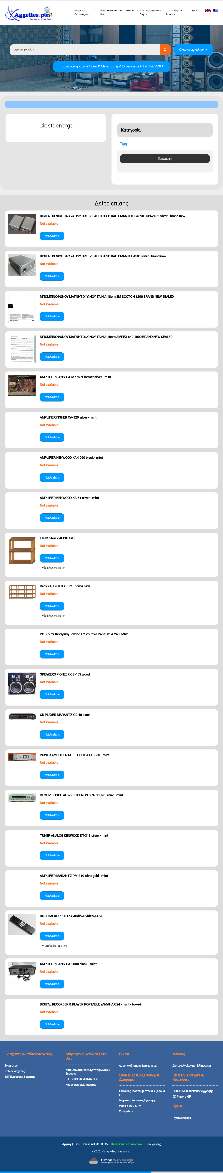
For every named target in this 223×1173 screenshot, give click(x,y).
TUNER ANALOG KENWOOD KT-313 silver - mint (74, 835)
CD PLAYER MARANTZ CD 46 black (65, 715)
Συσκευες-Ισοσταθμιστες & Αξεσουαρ (142, 1092)
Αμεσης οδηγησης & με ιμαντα (137, 1065)
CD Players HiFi (181, 1096)
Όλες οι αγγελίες (193, 49)
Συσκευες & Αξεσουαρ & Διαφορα (150, 12)
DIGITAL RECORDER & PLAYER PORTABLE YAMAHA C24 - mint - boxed (90, 1004)
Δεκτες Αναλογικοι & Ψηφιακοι (191, 1065)
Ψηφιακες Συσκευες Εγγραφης (137, 1100)
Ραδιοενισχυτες (15, 1071)
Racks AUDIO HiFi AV (95, 1144)
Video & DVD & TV (130, 1106)
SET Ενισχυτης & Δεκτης (20, 1077)
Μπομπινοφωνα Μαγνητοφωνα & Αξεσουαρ (88, 1071)
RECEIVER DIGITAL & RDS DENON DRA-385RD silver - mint (81, 795)
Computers (126, 1111)
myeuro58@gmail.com (53, 946)
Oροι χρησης (153, 1144)
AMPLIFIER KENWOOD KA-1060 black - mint (71, 457)
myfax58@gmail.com (52, 568)
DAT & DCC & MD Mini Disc (82, 1079)
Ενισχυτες (11, 1065)
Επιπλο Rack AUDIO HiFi (57, 538)
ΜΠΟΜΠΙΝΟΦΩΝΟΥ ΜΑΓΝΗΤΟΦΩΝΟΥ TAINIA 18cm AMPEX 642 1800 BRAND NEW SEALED (106, 337)
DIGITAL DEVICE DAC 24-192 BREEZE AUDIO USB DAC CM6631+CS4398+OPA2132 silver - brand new (112, 216)
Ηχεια (194, 10)
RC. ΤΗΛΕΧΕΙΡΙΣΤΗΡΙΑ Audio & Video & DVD (71, 916)
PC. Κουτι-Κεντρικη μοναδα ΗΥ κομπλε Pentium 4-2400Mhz (84, 634)
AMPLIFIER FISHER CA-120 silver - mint (68, 417)
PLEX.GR (29, 14)
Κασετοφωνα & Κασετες (81, 1084)
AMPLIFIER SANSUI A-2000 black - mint (68, 964)
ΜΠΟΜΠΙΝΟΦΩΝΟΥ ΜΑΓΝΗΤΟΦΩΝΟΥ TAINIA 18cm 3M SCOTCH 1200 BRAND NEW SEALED (107, 296)
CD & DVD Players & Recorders (174, 12)
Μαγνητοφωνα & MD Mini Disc (111, 12)
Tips (76, 1144)
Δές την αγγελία (52, 236)
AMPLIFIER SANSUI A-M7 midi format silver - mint (75, 377)
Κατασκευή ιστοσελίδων (126, 1144)
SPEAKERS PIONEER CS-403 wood (65, 674)
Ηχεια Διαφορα (181, 1118)
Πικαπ (128, 10)
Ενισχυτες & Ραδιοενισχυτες (81, 12)
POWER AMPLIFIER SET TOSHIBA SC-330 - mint (74, 755)
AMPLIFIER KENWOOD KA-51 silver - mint (69, 498)
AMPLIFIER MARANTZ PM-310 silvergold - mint (74, 876)
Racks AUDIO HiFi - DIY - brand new (65, 586)
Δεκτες (135, 10)
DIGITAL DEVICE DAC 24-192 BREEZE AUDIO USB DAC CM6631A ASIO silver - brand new (103, 256)
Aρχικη (66, 1144)
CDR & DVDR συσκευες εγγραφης (192, 1091)
